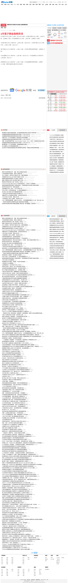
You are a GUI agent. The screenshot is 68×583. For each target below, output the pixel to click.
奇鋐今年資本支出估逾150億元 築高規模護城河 (13, 406)
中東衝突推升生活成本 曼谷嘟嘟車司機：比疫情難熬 (15, 408)
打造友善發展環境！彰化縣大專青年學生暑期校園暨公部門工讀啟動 (18, 344)
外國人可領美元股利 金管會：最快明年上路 (12, 314)
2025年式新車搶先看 (56, 43)
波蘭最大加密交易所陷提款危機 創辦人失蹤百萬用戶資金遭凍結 (17, 541)
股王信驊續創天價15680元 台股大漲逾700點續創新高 (15, 506)
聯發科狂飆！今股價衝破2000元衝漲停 (11, 521)
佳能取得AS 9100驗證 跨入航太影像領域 (12, 514)
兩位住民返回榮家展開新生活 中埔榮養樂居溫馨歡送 (14, 449)
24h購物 (50, 2)
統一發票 (52, 559)
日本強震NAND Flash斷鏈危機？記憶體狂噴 (12, 424)
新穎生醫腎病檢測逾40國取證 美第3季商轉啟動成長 (14, 383)
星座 (30, 4)
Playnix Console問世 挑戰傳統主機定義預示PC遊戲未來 (15, 311)
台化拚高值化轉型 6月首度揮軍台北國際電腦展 (13, 301)
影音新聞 (3, 567)
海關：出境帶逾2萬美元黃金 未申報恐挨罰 (12, 413)
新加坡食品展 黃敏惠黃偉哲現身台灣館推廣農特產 (14, 411)
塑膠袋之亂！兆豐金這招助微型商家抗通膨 (12, 431)
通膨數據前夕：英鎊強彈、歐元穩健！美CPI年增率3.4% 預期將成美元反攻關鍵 (21, 539)
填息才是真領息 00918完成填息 (9, 359)
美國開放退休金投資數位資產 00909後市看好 (13, 361)
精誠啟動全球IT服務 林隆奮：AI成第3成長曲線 (13, 261)
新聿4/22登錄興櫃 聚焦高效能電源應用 (11, 353)
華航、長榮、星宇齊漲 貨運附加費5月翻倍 (12, 423)
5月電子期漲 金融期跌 (7, 381)
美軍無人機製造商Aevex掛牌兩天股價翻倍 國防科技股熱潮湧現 (17, 531)
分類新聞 (3, 555)
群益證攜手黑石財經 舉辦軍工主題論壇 (11, 354)
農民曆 (49, 25)
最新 (2, 557)
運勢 (27, 4)
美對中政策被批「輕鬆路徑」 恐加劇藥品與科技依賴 (14, 316)
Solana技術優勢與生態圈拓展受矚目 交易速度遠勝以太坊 (15, 294)
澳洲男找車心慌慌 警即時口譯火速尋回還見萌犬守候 (14, 451)
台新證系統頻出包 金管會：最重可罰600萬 (12, 304)
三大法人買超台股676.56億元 (9, 386)
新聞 (2, 27)
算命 (46, 557)
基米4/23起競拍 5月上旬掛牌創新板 (10, 363)
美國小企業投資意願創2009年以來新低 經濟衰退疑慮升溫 (15, 497)
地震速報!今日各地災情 (56, 40)
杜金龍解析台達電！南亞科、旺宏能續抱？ (12, 288)
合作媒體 (59, 2)
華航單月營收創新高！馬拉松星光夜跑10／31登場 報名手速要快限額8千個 (20, 240)
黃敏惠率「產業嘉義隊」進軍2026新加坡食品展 (13, 487)
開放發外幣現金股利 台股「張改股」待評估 (12, 182)
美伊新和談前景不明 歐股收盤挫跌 (58, 237)
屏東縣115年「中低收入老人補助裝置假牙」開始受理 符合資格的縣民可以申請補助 (22, 442)
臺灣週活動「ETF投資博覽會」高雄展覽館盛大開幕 (14, 144)
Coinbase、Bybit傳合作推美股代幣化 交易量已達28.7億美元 (16, 544)
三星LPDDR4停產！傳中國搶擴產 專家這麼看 (13, 416)
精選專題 (35, 557)
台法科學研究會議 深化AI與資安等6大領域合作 (13, 403)
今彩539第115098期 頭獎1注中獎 (57, 250)
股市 (47, 2)
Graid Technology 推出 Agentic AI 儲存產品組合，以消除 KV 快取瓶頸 (18, 183)
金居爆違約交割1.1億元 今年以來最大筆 (59, 239)
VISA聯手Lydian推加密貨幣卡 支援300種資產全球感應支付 (16, 369)
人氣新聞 (51, 130)
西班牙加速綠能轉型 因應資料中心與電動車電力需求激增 (15, 491)
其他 (12, 570)
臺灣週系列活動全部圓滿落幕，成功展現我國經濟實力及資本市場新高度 (19, 132)
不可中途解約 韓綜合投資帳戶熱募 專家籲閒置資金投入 (15, 368)
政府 (63, 4)
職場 (24, 4)
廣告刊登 (28, 579)
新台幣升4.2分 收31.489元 (8, 409)
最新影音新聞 (62, 216)
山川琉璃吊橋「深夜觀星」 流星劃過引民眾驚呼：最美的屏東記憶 (17, 444)
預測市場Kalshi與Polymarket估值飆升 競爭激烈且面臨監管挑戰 (17, 286)
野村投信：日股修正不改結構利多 (10, 366)
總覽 (35, 569)
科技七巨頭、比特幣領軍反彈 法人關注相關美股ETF (15, 190)
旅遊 (53, 4)
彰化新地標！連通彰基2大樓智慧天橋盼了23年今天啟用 (15, 343)
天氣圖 (57, 563)
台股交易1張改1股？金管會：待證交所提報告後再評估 (15, 273)
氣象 (57, 555)
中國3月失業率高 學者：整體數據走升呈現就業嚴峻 (14, 271)
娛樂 (37, 4)
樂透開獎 (64, 28)
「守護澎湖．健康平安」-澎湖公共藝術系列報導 (13, 433)
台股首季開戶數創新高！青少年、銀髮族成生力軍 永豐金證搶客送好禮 (19, 479)
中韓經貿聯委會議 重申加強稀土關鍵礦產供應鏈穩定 (14, 278)
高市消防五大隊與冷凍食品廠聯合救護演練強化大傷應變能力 (16, 534)
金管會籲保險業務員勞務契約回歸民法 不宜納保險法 (15, 238)
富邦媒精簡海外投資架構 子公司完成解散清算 (13, 341)
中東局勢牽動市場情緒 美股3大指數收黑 (12, 173)
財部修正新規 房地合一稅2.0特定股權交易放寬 (13, 266)
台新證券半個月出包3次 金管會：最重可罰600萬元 (14, 283)
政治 (8, 4)
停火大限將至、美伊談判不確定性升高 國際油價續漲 (15, 175)
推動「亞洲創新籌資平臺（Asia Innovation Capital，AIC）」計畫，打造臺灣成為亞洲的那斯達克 (24, 141)
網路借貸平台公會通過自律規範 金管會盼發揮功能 (14, 195)
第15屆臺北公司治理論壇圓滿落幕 (10, 146)
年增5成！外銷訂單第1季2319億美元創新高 (12, 358)
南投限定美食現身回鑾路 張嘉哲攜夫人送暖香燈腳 (14, 447)
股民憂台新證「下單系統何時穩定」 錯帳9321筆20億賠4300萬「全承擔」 (20, 504)
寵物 (12, 557)
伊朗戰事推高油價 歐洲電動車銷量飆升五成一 (13, 546)
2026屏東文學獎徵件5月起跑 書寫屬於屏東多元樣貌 (14, 439)
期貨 (7, 95)
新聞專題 (36, 555)
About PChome (43, 579)
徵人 (47, 579)
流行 (12, 563)
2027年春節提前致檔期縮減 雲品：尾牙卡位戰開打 (14, 516)
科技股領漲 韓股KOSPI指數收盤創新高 (11, 379)
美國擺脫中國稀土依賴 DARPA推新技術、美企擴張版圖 (15, 348)
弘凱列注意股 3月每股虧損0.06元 (10, 299)
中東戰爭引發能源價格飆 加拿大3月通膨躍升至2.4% (15, 404)
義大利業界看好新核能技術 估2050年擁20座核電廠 (14, 276)
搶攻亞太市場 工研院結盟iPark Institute (11, 323)
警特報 (63, 557)
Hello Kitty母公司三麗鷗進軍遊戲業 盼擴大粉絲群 (14, 319)
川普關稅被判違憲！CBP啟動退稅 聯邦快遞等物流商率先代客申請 (17, 484)
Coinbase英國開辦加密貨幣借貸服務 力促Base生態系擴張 (16, 549)
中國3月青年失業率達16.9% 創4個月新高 (12, 517)
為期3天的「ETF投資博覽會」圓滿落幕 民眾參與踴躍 (15, 137)
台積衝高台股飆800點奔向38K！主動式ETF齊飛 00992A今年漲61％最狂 (19, 507)
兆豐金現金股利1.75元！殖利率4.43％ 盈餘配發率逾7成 (15, 371)
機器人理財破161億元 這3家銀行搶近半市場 (12, 180)
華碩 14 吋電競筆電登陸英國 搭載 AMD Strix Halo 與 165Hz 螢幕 (17, 462)
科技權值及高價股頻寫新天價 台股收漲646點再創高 (14, 394)
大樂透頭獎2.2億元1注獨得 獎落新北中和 (12, 198)
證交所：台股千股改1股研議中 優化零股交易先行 (14, 509)
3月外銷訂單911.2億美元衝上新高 (10, 373)
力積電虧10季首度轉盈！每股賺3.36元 (11, 321)
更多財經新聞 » (42, 98)
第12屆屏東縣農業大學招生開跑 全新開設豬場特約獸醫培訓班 (16, 436)
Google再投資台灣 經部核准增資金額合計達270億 (14, 398)
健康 (33, 4)
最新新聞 (51, 216)
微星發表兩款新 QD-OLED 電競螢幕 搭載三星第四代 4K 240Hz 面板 (18, 467)
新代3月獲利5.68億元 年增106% (9, 306)
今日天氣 (49, 28)
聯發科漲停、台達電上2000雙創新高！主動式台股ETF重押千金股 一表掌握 (20, 536)
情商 (12, 559)
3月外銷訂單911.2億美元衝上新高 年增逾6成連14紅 (15, 401)
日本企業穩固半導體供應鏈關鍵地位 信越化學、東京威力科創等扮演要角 (19, 476)
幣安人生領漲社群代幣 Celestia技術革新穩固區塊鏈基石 (15, 457)
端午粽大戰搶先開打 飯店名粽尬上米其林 (59, 137)
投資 (35, 572)
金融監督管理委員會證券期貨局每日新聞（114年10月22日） (16, 134)
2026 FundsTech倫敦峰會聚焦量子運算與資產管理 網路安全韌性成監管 (19, 474)
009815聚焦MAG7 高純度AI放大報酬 (11, 351)
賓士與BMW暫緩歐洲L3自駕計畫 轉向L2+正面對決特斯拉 (15, 492)
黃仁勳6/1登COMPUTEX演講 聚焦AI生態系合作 (14, 378)
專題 (5, 4)
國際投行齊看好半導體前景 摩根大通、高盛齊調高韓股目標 (16, 529)
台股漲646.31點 (6, 376)
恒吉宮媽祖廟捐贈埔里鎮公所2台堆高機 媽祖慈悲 (13, 446)
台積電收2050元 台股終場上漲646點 (10, 426)
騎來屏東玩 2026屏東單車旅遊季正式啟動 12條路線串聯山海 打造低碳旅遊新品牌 (21, 248)
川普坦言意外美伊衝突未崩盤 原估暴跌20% (12, 193)
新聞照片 (20, 567)
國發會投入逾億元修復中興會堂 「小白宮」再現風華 (14, 522)
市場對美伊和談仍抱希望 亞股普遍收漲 (11, 289)
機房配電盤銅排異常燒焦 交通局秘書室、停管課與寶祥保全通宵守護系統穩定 (20, 185)
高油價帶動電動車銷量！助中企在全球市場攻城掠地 (14, 527)
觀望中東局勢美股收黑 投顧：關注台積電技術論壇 (14, 172)
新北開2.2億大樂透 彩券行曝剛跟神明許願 (12, 192)
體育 (40, 4)
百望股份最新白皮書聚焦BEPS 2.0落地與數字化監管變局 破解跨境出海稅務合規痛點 (22, 519)
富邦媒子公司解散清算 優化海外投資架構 (12, 318)
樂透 (51, 557)
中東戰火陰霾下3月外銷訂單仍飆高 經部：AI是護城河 (15, 296)
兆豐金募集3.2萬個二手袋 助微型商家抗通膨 (13, 389)
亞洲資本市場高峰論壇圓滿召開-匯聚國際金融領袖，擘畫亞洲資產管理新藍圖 (20, 147)
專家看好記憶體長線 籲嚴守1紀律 (10, 293)
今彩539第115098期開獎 (8, 260)
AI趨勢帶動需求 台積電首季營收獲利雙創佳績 (13, 481)
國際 (21, 4)
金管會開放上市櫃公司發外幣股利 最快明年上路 (14, 284)
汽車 (60, 4)
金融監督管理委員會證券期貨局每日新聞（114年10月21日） (16, 136)
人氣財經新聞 (62, 130)
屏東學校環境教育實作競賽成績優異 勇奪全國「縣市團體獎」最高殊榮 (19, 203)
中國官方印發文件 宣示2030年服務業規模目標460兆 (14, 291)
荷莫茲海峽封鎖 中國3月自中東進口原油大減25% (14, 421)
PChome (54, 2)
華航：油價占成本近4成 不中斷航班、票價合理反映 (14, 326)
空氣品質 (54, 28)
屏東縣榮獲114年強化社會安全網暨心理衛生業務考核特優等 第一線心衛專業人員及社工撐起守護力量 (26, 456)
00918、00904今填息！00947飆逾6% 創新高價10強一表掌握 (17, 441)
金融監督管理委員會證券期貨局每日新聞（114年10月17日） (16, 142)
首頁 (2, 4)
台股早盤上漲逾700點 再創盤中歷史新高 (12, 501)
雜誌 (56, 4)
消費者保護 (33, 579)
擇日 (46, 560)
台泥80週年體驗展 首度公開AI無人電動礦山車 (13, 396)
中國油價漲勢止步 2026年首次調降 (11, 391)
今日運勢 (53, 25)
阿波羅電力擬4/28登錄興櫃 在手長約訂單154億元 (14, 418)
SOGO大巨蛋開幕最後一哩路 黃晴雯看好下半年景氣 (15, 414)
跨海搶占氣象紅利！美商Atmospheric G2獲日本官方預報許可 (16, 486)
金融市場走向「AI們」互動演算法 (10, 542)
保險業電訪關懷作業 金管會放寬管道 (11, 236)
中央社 (14, 30)
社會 (12, 4)
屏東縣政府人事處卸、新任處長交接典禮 (11, 255)
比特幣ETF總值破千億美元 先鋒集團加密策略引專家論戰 (15, 496)
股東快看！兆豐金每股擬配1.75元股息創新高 (12, 309)
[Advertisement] (24, 110)
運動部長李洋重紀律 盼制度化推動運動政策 (17, 25)
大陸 (66, 4)
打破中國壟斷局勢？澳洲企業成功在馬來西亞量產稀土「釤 (16, 489)
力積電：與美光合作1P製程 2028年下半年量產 (13, 329)
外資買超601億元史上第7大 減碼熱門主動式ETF (14, 374)
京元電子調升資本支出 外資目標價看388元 (12, 356)
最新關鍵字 (47, 569)
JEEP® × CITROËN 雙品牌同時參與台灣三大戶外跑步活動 (16, 482)
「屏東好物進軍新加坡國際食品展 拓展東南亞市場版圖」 (15, 202)
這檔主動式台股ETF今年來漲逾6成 (10, 349)
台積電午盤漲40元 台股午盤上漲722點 (11, 532)
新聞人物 (25, 555)
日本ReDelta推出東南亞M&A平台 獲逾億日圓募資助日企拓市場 (17, 274)
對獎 (52, 555)
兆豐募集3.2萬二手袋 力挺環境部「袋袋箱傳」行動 (15, 477)
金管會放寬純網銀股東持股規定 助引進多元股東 (14, 268)
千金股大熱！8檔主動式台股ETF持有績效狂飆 (13, 526)
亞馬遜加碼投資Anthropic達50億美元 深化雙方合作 (14, 279)
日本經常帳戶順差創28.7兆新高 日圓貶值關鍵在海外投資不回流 (17, 472)
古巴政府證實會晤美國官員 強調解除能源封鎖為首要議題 (15, 499)
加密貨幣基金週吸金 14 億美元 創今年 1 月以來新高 (14, 547)
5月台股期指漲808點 (7, 419)
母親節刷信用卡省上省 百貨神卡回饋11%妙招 (13, 177)
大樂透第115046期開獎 (7, 263)
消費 (50, 4)
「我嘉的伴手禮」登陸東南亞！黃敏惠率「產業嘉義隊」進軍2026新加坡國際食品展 (22, 313)
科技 (18, 4)
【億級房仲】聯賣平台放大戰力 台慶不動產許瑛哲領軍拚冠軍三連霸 (18, 324)
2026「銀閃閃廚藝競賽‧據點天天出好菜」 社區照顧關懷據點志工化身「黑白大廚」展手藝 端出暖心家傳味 (27, 200)
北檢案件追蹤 (60, 25)
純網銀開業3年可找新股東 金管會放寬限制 (12, 303)
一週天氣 (58, 559)
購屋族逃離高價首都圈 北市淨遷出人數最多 (12, 178)
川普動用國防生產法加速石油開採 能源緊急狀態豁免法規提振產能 (17, 466)
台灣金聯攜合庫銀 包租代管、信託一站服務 (12, 308)
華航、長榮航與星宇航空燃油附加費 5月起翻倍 (13, 393)
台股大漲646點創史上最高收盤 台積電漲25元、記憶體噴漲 (16, 434)
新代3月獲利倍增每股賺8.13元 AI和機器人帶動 (13, 270)
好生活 (40, 569)
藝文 (40, 570)
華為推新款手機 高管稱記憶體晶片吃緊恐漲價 (13, 512)
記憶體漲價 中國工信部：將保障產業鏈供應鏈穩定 (14, 399)
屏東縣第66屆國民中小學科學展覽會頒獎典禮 (13, 437)
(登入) (66, 2)
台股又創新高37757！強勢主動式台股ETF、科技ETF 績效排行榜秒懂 (19, 537)
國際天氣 (58, 562)
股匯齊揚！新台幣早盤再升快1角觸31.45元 (12, 524)
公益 (40, 572)
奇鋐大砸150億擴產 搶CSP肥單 (9, 428)
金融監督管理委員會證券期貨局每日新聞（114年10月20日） (16, 139)
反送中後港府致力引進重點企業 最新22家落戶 (13, 502)
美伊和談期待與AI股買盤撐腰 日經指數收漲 (12, 388)
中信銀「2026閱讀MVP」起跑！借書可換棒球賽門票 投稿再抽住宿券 (19, 454)
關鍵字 (46, 567)
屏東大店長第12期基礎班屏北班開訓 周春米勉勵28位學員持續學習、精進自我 (20, 334)
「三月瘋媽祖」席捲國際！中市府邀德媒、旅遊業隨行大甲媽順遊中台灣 (19, 339)
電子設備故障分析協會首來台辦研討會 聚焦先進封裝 (15, 281)
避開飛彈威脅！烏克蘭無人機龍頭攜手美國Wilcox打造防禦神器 (17, 494)
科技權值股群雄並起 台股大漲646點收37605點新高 (14, 384)
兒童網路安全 (38, 579)
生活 (43, 4)
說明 (62, 2)
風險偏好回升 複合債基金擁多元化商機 (11, 364)
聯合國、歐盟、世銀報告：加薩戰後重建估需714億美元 (15, 461)
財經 (15, 4)
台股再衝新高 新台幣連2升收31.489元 (11, 265)
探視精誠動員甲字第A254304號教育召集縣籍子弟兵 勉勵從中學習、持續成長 (20, 346)
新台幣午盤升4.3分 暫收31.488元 (10, 511)
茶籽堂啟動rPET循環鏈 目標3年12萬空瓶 (12, 429)
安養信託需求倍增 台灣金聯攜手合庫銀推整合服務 (14, 298)
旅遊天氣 (58, 560)
